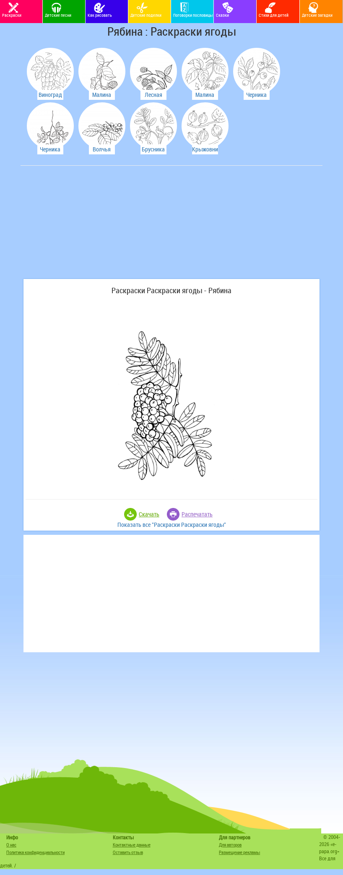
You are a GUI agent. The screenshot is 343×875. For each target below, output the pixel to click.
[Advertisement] (85, 226)
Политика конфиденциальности (35, 852)
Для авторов (230, 844)
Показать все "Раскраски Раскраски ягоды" (171, 525)
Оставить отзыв (128, 852)
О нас (11, 844)
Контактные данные (132, 844)
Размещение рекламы (239, 852)
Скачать (149, 514)
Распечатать (197, 514)
